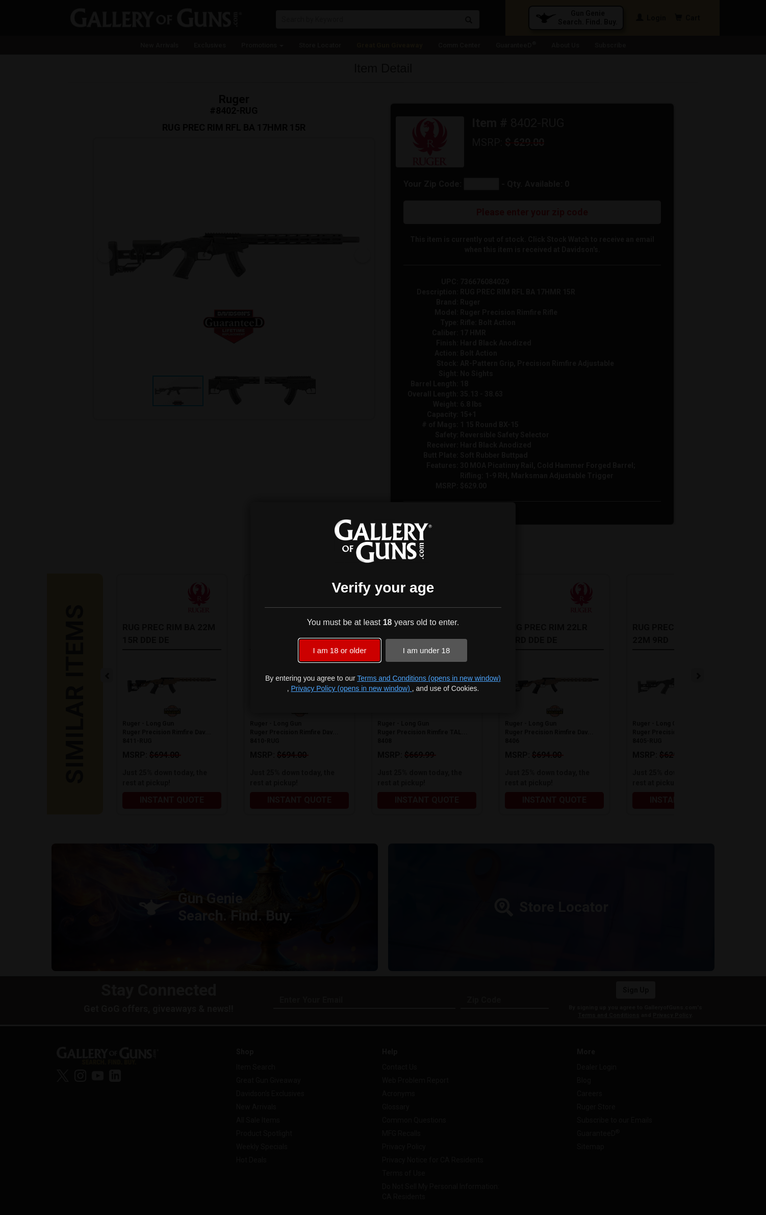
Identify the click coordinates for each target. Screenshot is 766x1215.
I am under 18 (426, 650)
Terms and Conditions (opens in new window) (429, 678)
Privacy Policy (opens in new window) (351, 688)
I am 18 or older (339, 650)
